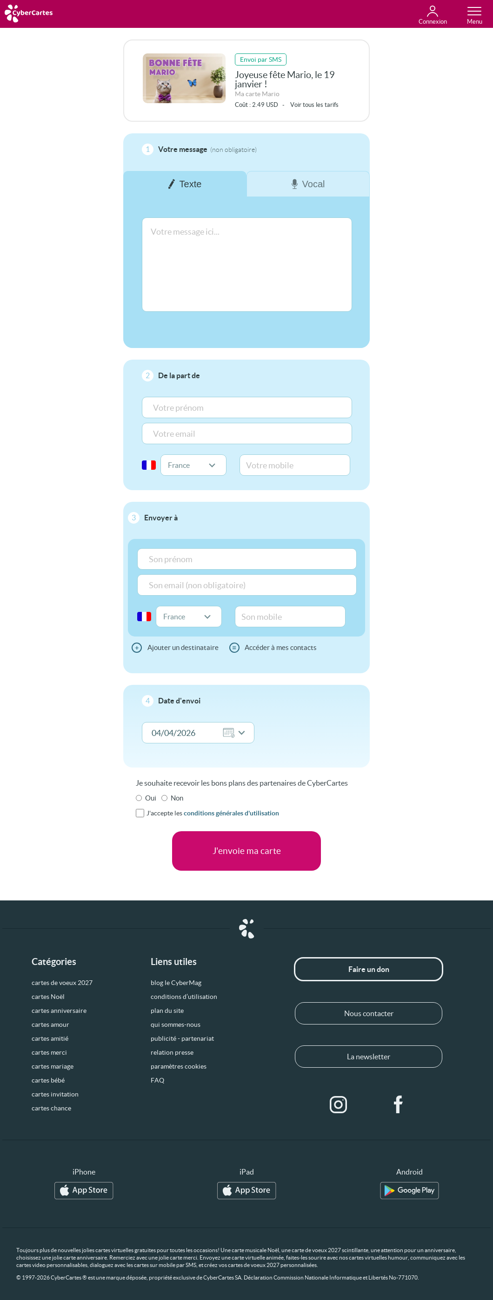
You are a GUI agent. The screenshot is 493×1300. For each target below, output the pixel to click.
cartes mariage (52, 1066)
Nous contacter (368, 1013)
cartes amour (50, 1024)
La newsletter (368, 1056)
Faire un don (368, 969)
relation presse (172, 1052)
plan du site (167, 1010)
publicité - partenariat (182, 1038)
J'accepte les (213, 813)
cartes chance (51, 1108)
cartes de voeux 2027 (62, 982)
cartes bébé (48, 1080)
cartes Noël (48, 996)
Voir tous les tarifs (314, 104)
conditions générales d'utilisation (231, 813)
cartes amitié (50, 1038)
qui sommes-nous (175, 1024)
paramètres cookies (179, 1066)
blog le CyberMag (176, 982)
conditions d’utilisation (184, 996)
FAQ (157, 1080)
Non (177, 798)
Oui (150, 798)
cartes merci (49, 1052)
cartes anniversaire (59, 1010)
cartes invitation (55, 1094)
